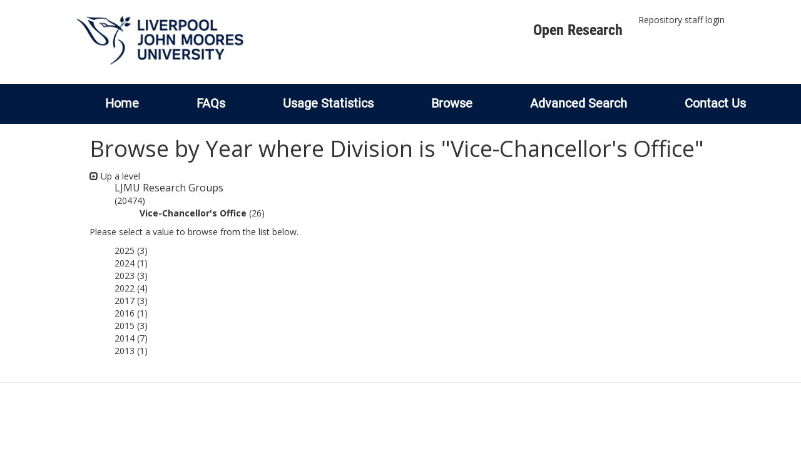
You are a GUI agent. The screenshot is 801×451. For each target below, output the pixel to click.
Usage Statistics (328, 103)
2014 (125, 338)
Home (122, 103)
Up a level (114, 176)
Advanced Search (578, 103)
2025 (125, 250)
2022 (125, 288)
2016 (125, 313)
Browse (451, 103)
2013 (125, 351)
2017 (125, 301)
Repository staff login (681, 20)
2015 (125, 326)
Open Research (578, 30)
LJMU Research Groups (169, 188)
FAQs (210, 103)
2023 (125, 275)
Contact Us (715, 103)
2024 (125, 263)
